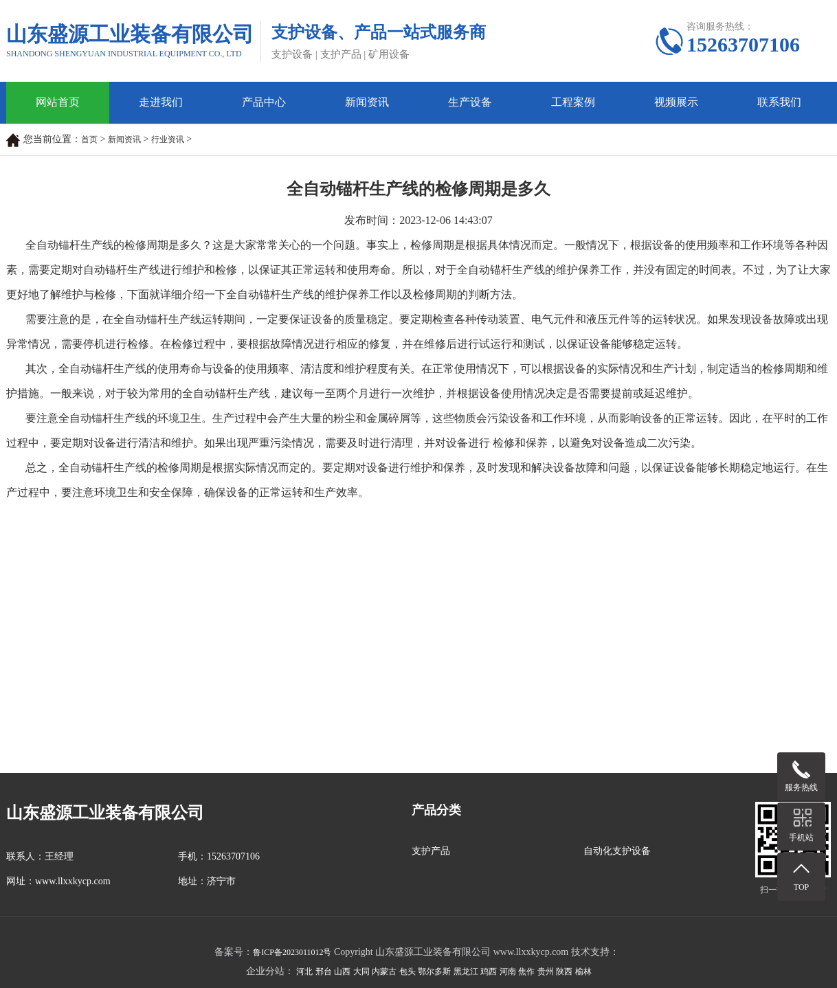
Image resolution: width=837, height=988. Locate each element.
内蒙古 (384, 971)
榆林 (583, 971)
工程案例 (573, 102)
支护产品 (431, 851)
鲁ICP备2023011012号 (292, 952)
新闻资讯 (367, 102)
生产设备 (470, 102)
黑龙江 (466, 971)
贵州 (545, 971)
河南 (508, 971)
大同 (361, 971)
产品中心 (264, 102)
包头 (407, 971)
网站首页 (58, 102)
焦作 (526, 971)
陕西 (564, 971)
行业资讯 (167, 139)
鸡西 (488, 971)
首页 (89, 139)
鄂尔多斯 (434, 971)
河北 (304, 971)
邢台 (323, 971)
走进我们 (161, 102)
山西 (342, 971)
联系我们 (779, 102)
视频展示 (676, 102)
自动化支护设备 (617, 851)
